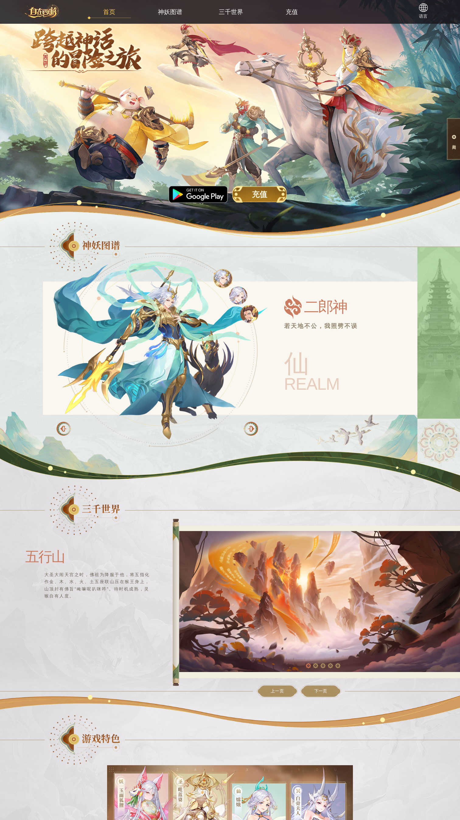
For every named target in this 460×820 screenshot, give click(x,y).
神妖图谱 (170, 12)
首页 (109, 12)
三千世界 (231, 12)
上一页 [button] (277, 691)
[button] (250, 429)
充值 (292, 12)
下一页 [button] (320, 691)
